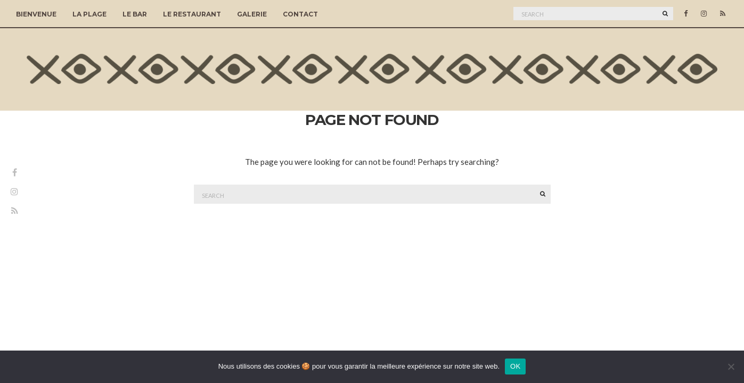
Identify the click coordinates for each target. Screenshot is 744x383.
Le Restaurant (192, 14)
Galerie (252, 14)
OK (515, 366)
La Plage (89, 14)
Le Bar (134, 14)
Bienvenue (36, 14)
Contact (300, 14)
